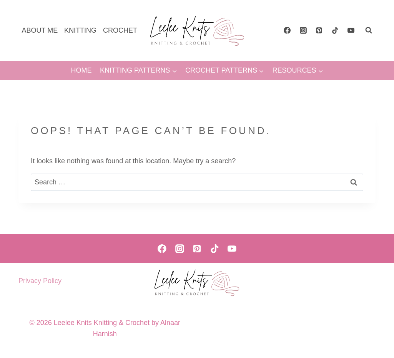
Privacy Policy (40, 281)
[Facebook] (287, 30)
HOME (81, 70)
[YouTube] (351, 30)
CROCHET (120, 30)
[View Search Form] (369, 30)
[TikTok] (335, 30)
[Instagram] (303, 30)
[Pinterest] (319, 30)
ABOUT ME (40, 30)
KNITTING (80, 30)
